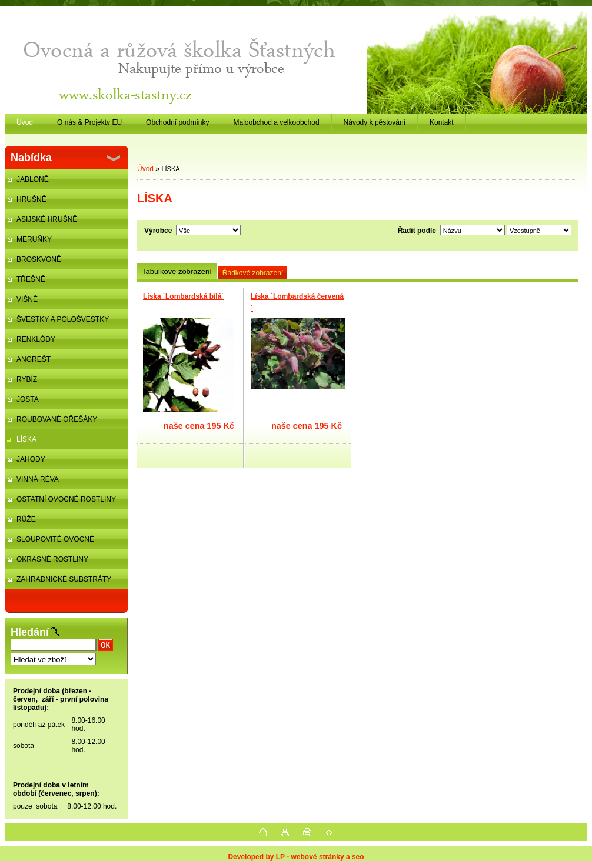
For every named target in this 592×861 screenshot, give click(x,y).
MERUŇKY (34, 239)
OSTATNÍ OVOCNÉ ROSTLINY (66, 499)
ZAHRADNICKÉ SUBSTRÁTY (63, 579)
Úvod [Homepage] (24, 122)
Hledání (30, 632)
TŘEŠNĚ (30, 279)
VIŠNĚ (27, 299)
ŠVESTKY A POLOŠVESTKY (62, 319)
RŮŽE (26, 519)
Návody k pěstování (374, 122)
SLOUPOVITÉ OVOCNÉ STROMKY (49, 542)
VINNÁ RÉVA (37, 479)
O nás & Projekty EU (89, 122)
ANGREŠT (33, 359)
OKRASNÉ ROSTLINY (52, 559)
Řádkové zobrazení (252, 273)
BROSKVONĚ (38, 259)
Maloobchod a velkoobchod (276, 122)
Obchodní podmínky (177, 122)
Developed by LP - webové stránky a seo (296, 857)
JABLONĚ (32, 179)
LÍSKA (26, 439)
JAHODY (30, 459)
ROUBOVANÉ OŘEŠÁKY (56, 419)
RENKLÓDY (35, 339)
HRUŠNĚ (31, 199)
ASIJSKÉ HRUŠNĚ (46, 219)
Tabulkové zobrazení (177, 271)
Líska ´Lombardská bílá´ (183, 296)
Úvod (145, 169)
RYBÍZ (26, 379)
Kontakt (442, 122)
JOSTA (27, 399)
